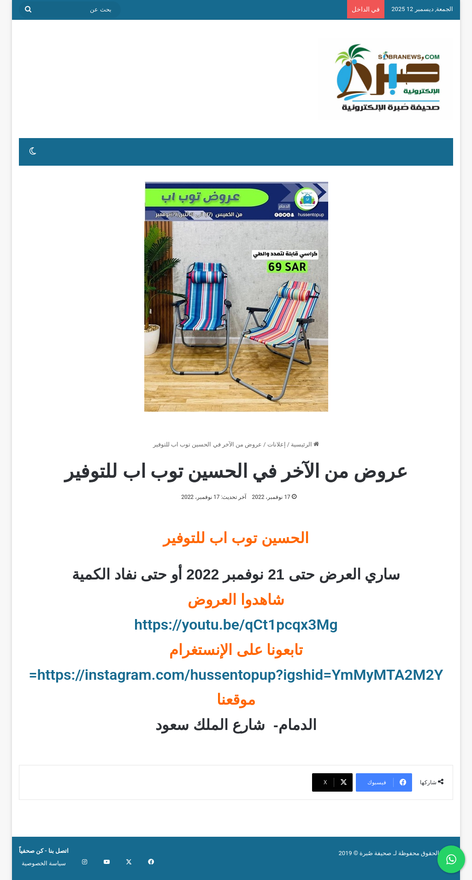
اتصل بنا (58, 850)
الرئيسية (305, 444)
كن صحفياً (31, 850)
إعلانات (276, 444)
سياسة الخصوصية (44, 863)
